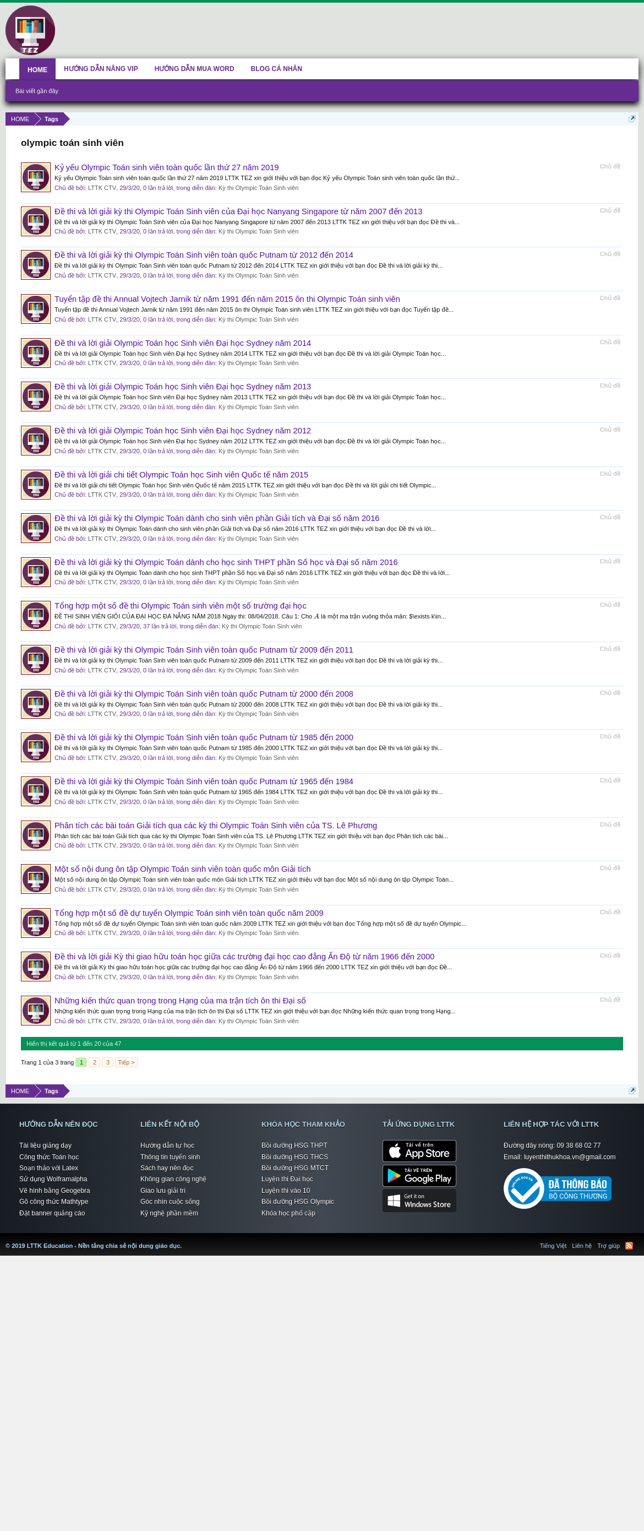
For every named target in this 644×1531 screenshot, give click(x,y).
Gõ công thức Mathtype (53, 1202)
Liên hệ (582, 1245)
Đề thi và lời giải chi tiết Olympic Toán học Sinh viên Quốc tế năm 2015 (181, 474)
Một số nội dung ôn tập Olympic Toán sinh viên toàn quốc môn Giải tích (182, 869)
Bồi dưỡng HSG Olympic (297, 1202)
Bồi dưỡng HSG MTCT (295, 1168)
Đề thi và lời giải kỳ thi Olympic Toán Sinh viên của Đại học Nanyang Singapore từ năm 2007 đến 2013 (238, 211)
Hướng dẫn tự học (167, 1145)
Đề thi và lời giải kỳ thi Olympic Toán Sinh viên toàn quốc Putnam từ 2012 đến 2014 (203, 255)
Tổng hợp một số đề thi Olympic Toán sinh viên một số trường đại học (180, 605)
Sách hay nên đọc (166, 1168)
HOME (37, 70)
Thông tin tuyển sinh (170, 1157)
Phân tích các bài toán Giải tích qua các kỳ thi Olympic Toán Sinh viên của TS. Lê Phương (215, 825)
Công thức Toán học (49, 1157)
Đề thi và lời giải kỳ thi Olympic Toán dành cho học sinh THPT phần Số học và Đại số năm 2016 (226, 562)
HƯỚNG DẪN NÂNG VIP (101, 69)
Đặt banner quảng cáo (52, 1213)
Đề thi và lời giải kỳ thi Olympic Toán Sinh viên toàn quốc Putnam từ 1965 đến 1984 (203, 781)
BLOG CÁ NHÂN (276, 69)
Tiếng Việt (553, 1245)
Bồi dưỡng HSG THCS (294, 1157)
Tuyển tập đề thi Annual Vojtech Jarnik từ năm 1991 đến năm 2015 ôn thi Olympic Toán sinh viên (227, 299)
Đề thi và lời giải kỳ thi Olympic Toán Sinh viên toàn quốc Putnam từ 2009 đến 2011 (203, 649)
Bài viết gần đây (36, 91)
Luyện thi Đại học (287, 1179)
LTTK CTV (102, 187)
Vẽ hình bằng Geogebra (54, 1191)
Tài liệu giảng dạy (45, 1145)
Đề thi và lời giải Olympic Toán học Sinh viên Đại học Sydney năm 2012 (182, 430)
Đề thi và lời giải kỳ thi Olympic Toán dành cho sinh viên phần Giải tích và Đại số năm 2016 (217, 518)
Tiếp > (126, 1062)
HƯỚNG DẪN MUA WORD (194, 69)
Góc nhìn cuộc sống (169, 1202)
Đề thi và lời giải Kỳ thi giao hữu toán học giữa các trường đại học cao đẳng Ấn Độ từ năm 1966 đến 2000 (244, 956)
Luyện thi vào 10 (285, 1191)
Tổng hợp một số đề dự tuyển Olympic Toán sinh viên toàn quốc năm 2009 (189, 913)
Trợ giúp (608, 1245)
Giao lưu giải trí (162, 1191)
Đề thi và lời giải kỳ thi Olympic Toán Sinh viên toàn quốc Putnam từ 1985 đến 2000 (203, 737)
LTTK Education (184, 1239)
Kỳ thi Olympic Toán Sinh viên (258, 187)
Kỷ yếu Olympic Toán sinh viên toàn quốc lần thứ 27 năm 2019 (166, 167)
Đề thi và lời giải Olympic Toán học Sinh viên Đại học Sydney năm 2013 (182, 386)
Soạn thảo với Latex (48, 1168)
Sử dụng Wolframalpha (53, 1179)
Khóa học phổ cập (288, 1213)
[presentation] (316, 616)
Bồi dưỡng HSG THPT (294, 1145)
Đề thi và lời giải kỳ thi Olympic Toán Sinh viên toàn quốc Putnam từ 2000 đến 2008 (203, 694)
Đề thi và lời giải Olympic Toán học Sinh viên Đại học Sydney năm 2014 (182, 343)
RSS (629, 1246)
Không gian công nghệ (173, 1179)
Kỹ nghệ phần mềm (169, 1213)
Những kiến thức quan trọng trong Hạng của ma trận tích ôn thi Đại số (180, 1000)
